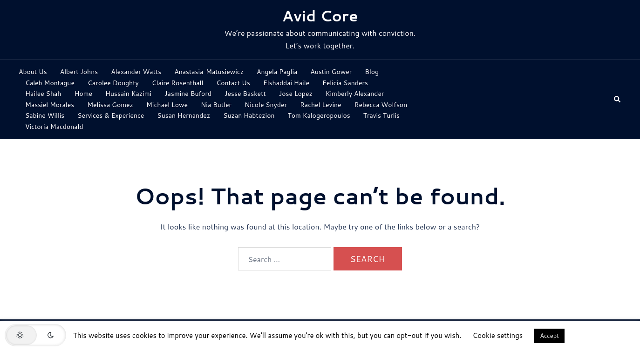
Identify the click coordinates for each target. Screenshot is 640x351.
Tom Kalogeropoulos (319, 115)
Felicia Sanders (345, 83)
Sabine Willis (44, 115)
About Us (33, 71)
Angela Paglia (277, 71)
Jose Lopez (296, 93)
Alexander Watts (136, 71)
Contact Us (233, 83)
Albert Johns (79, 71)
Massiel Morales (49, 104)
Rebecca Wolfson (381, 104)
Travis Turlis (381, 115)
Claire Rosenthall (178, 83)
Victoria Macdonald (54, 126)
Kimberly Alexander (355, 93)
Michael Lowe (167, 104)
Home (83, 93)
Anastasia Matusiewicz (209, 71)
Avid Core (320, 15)
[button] (617, 99)
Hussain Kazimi (128, 93)
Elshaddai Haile (286, 83)
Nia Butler (216, 104)
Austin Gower (331, 71)
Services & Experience (110, 115)
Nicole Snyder (266, 104)
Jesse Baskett (245, 93)
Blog (372, 71)
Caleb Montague (50, 83)
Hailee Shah (43, 93)
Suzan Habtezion (248, 115)
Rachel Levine (320, 104)
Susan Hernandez (183, 115)
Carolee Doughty (113, 83)
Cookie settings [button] (498, 335)
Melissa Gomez (110, 104)
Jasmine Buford (187, 93)
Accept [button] (549, 335)
